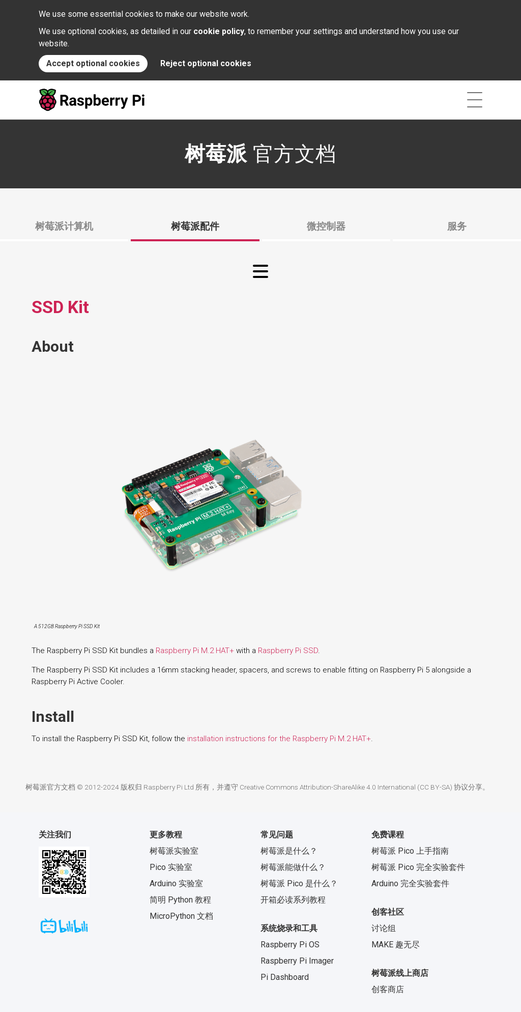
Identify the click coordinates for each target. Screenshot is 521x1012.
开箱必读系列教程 (293, 900)
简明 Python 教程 (180, 900)
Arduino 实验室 (176, 883)
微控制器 (326, 226)
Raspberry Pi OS (290, 944)
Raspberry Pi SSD (288, 650)
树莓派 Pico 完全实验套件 (418, 867)
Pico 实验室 (171, 867)
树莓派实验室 (174, 851)
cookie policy (218, 31)
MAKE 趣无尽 (395, 944)
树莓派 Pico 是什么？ (299, 883)
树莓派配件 (195, 226)
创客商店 (387, 989)
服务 (457, 226)
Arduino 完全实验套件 (410, 883)
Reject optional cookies (205, 63)
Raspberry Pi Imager (297, 961)
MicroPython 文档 (181, 916)
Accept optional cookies (93, 63)
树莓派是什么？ (288, 851)
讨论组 (383, 928)
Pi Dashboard (284, 977)
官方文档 (260, 154)
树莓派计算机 (64, 226)
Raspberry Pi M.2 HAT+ (195, 650)
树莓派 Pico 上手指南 (410, 851)
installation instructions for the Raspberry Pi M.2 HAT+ (279, 738)
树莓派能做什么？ (293, 867)
